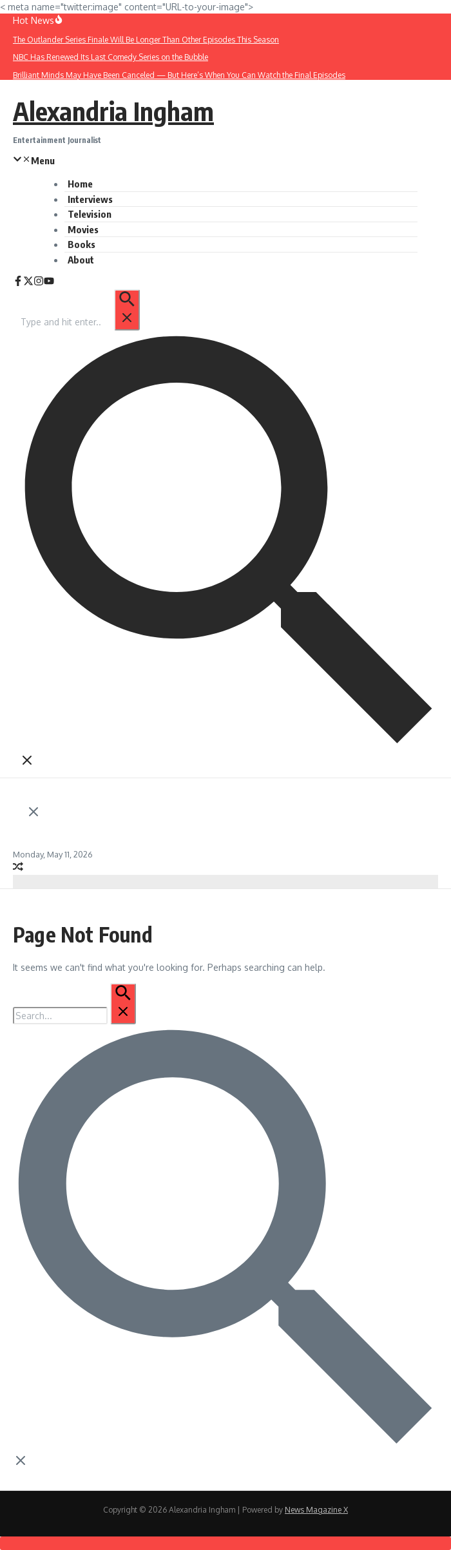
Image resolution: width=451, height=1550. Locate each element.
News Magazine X (316, 1510)
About (81, 259)
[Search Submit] (127, 309)
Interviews (90, 199)
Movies (83, 229)
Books (81, 244)
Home (80, 183)
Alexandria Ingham (113, 111)
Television (89, 214)
